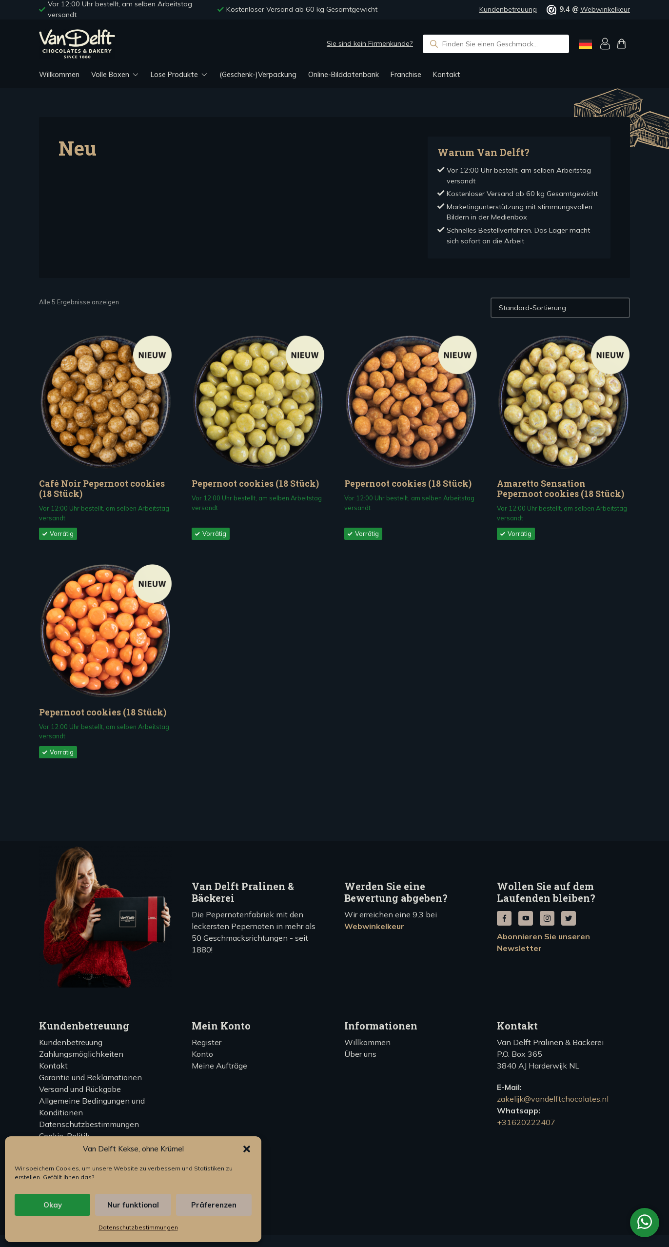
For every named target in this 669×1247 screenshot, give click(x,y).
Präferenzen (213, 1204)
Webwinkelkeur (605, 9)
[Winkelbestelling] (560, 307)
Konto (202, 1054)
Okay (52, 1204)
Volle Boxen (110, 74)
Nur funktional (133, 1204)
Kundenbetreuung (508, 9)
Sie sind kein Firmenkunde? (370, 43)
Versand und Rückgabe (80, 1089)
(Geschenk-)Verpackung (257, 74)
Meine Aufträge (219, 1065)
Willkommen (59, 74)
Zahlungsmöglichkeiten (81, 1054)
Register (206, 1042)
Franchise (406, 74)
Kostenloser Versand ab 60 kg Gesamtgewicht (301, 9)
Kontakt (446, 74)
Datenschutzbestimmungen (138, 1227)
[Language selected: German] (585, 44)
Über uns (360, 1054)
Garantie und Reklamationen (90, 1077)
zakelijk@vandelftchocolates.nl (553, 1099)
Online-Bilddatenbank (343, 74)
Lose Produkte (174, 74)
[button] (247, 1149)
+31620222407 (526, 1122)
